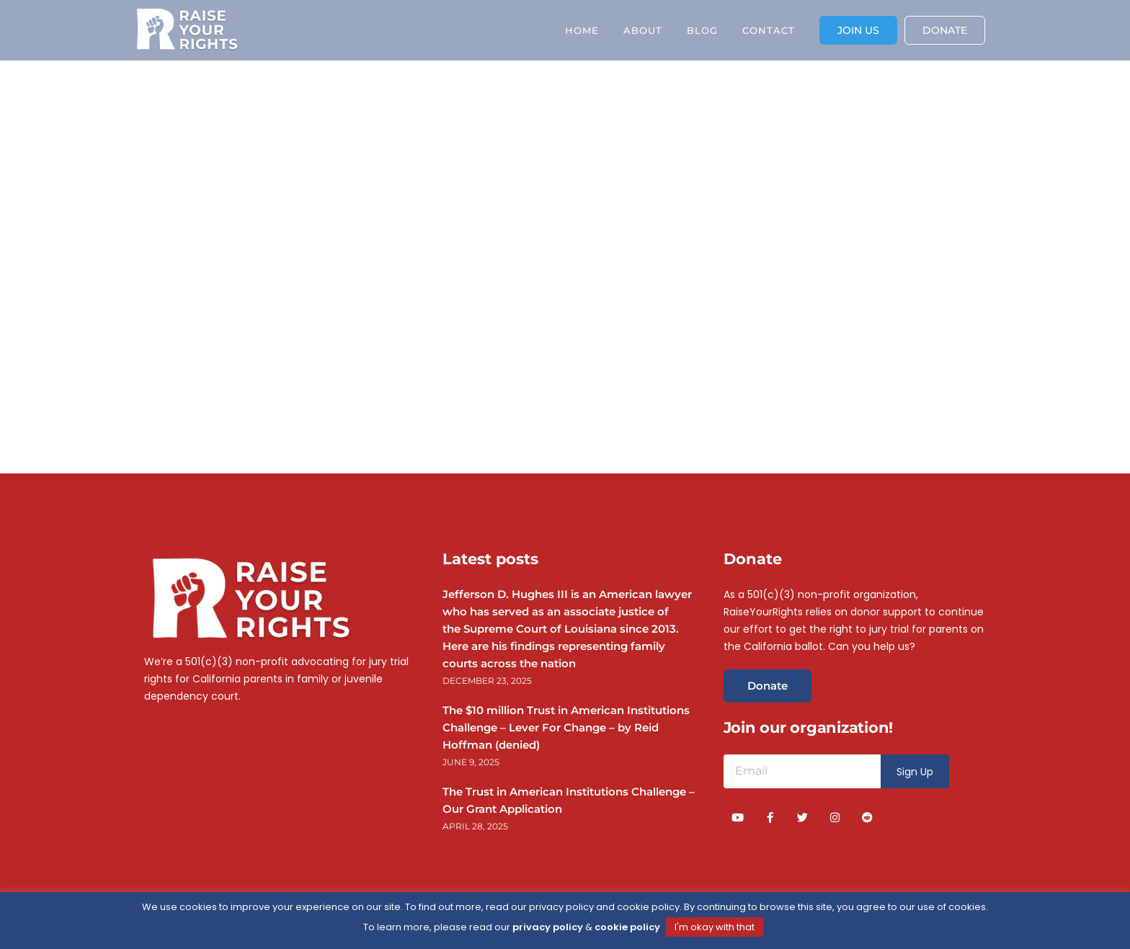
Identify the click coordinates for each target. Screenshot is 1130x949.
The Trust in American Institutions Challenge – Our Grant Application (568, 800)
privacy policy (547, 927)
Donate (767, 685)
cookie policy (627, 927)
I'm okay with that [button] (715, 927)
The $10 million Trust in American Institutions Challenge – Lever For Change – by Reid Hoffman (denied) (566, 727)
